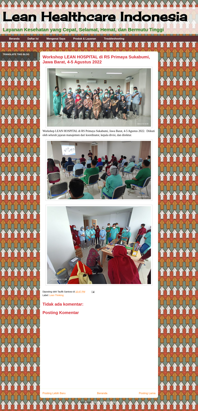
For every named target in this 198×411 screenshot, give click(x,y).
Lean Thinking (56, 295)
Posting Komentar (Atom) (105, 402)
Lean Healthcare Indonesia (95, 16)
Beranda (14, 38)
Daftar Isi (32, 38)
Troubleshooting (114, 38)
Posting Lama (147, 393)
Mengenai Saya (56, 38)
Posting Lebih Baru (54, 393)
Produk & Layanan (84, 38)
